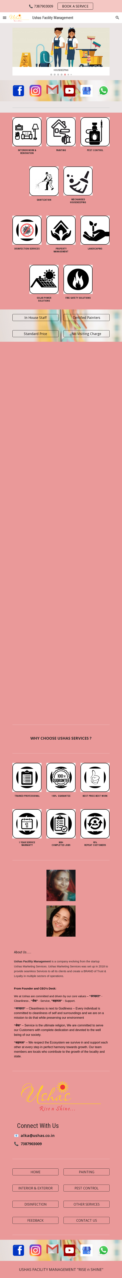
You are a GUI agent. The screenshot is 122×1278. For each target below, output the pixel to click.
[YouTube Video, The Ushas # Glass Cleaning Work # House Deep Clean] (86, 559)
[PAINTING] (86, 1171)
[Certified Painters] (86, 317)
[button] (4, 17)
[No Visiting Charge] (86, 333)
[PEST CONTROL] (86, 1187)
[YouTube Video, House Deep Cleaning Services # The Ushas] (35, 558)
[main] (26, 151)
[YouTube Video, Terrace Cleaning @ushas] (35, 686)
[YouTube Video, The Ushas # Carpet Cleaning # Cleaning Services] (35, 622)
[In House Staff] (35, 317)
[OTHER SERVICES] (86, 1204)
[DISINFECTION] (35, 1204)
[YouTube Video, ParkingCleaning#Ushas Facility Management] (35, 495)
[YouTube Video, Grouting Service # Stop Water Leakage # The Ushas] (86, 622)
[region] (61, 6)
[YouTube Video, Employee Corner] (86, 433)
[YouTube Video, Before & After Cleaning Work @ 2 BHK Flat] (86, 494)
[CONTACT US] (86, 1220)
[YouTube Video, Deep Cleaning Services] (35, 433)
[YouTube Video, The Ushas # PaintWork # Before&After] (86, 686)
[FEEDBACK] (35, 1220)
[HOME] (35, 1171)
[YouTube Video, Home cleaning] (86, 372)
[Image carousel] (60, 52)
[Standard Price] (35, 333)
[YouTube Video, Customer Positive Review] (35, 372)
